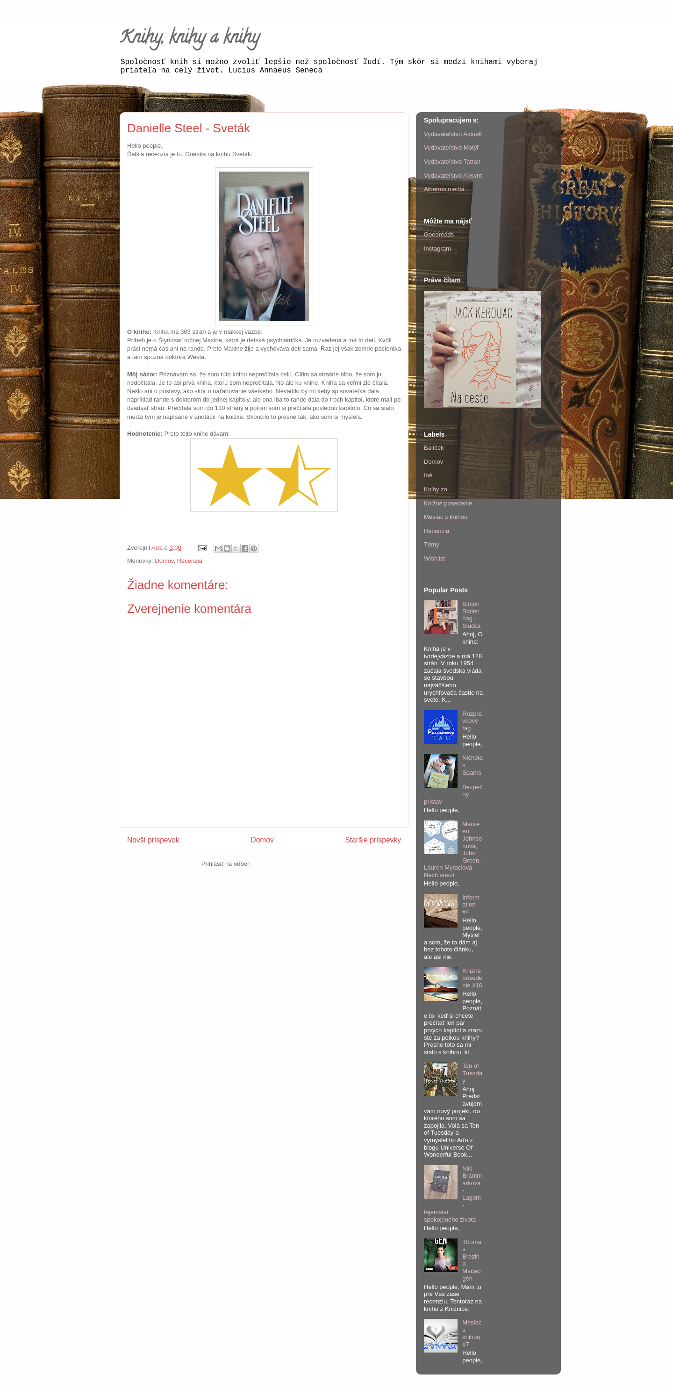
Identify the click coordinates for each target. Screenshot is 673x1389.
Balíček (434, 447)
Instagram (437, 248)
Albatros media (444, 189)
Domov (164, 560)
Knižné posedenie (448, 503)
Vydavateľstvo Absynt (453, 175)
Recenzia (189, 560)
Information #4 (471, 904)
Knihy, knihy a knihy (189, 39)
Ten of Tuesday (472, 1073)
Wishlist (434, 558)
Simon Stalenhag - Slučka (471, 614)
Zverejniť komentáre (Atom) (289, 863)
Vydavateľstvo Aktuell (452, 133)
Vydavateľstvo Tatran (452, 161)
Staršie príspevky (373, 840)
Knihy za (435, 489)
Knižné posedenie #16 (472, 978)
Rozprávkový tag (472, 721)
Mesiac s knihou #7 (471, 1333)
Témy (431, 544)
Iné (428, 475)
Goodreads (439, 234)
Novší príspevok (153, 840)
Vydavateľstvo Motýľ (451, 147)
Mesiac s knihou (445, 516)
